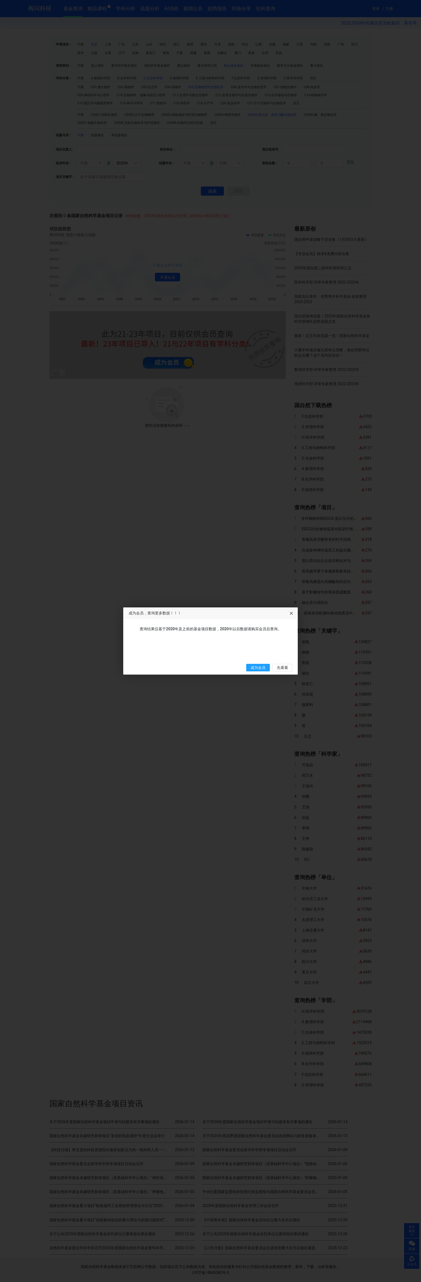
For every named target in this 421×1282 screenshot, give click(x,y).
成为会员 (258, 667)
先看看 (282, 667)
